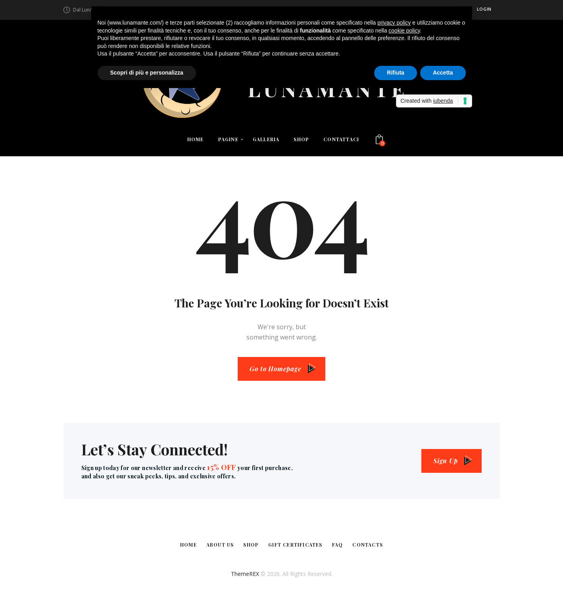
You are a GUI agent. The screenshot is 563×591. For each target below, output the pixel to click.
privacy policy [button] (394, 22)
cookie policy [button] (404, 30)
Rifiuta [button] (395, 72)
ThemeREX (245, 574)
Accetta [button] (443, 72)
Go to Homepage (275, 369)
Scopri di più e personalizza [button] (146, 72)
